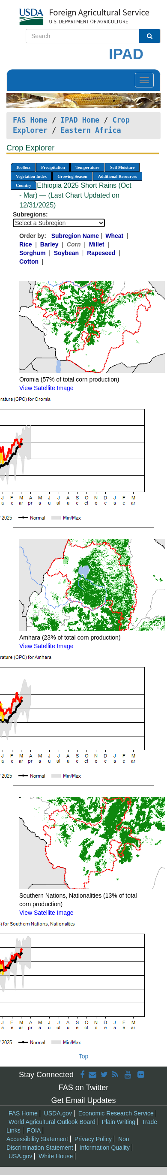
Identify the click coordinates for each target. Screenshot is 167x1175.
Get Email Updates (83, 1100)
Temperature (87, 167)
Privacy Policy (93, 1139)
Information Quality (105, 1147)
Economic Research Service (116, 1113)
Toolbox (23, 167)
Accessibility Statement (37, 1139)
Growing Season (72, 176)
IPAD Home (79, 120)
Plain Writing (118, 1121)
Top (84, 1056)
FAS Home (30, 120)
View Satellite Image (46, 388)
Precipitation (53, 167)
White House (56, 1156)
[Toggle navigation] (144, 80)
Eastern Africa (90, 130)
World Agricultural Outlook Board (52, 1121)
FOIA (34, 1130)
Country (23, 185)
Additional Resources (117, 176)
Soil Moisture (122, 167)
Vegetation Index (31, 176)
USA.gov (20, 1156)
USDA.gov (58, 1113)
